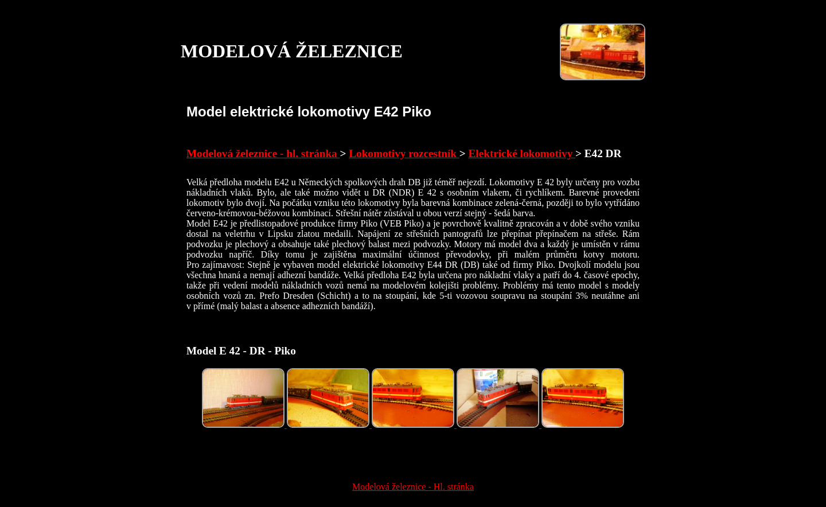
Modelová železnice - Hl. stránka (413, 487)
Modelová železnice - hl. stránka (263, 153)
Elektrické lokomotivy (522, 153)
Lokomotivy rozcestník (404, 153)
